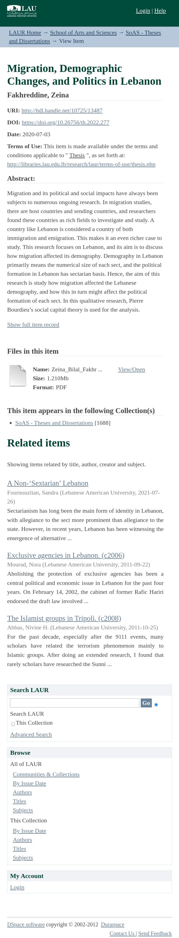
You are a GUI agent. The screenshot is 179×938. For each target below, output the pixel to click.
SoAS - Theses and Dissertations (54, 422)
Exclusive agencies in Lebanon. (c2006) (65, 555)
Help (160, 10)
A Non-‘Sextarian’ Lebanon (47, 483)
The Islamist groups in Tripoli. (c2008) (64, 618)
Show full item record (33, 324)
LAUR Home (25, 32)
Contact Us (123, 933)
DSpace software (26, 924)
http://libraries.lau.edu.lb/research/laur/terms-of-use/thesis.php (81, 164)
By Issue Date (29, 783)
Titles (19, 801)
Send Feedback (155, 933)
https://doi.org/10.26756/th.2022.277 (66, 122)
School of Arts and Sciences (83, 32)
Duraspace (112, 924)
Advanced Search (31, 734)
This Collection (31, 722)
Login (143, 10)
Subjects (23, 810)
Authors (22, 792)
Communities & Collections (46, 774)
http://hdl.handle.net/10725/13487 (62, 110)
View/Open (131, 369)
